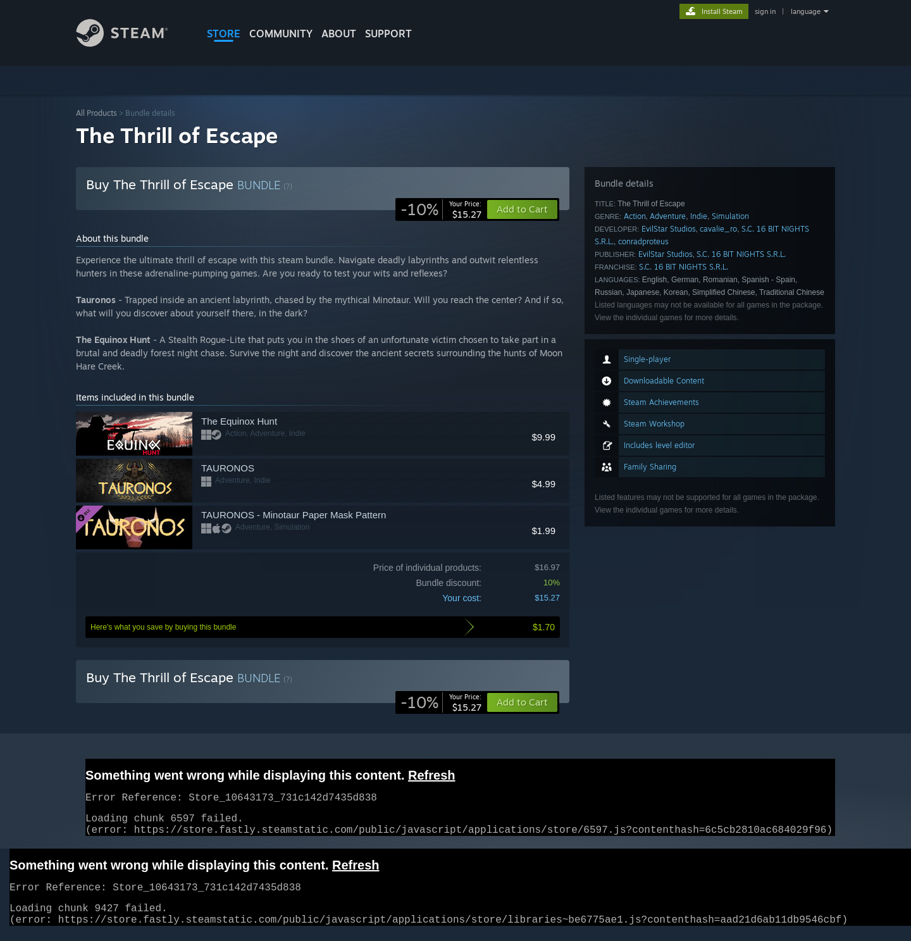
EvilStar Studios (668, 229)
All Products (96, 113)
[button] (522, 702)
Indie (698, 216)
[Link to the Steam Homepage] (131, 43)
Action (635, 216)
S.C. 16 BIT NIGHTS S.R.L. (741, 254)
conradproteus (643, 241)
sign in (765, 11)
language (806, 11)
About (338, 33)
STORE (223, 33)
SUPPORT (388, 33)
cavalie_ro (718, 229)
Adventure (668, 216)
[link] (441, 209)
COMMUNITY (281, 33)
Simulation (730, 216)
